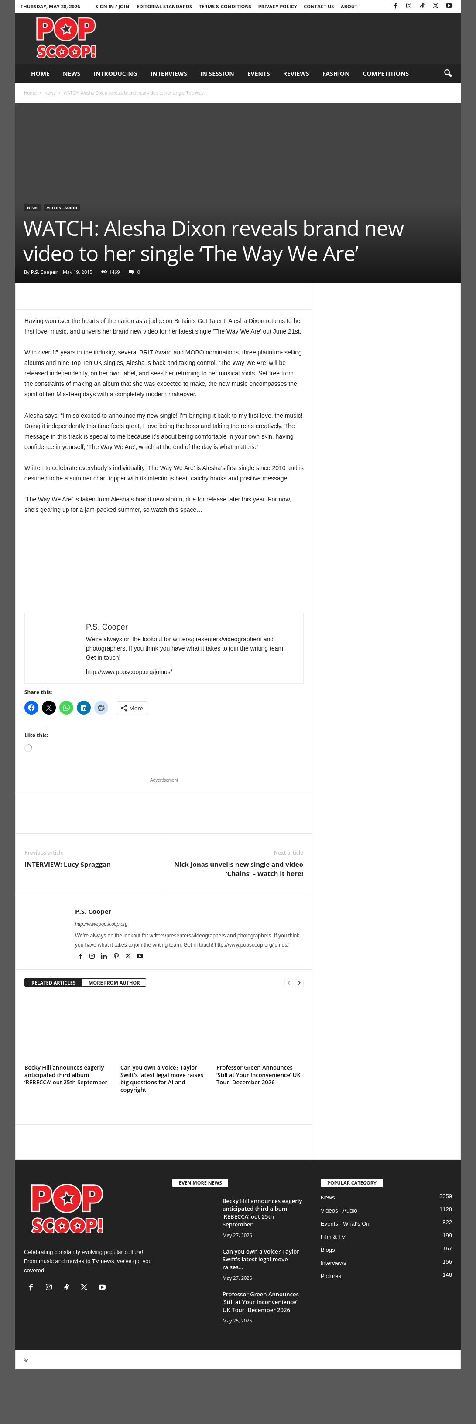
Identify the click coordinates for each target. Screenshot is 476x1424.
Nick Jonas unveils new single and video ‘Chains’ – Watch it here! (238, 869)
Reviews (296, 73)
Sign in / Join (112, 6)
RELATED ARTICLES (53, 982)
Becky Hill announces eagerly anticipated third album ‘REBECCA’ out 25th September (65, 1074)
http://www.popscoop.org (101, 924)
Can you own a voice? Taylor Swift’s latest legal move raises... (261, 1259)
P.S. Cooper (44, 272)
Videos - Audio (62, 208)
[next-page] (299, 983)
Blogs (328, 1250)
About (349, 6)
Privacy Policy (277, 6)
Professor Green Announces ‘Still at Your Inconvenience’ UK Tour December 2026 (258, 1074)
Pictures (331, 1276)
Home (40, 73)
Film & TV (333, 1236)
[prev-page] (288, 983)
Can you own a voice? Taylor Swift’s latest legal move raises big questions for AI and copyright (161, 1078)
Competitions (386, 73)
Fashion (336, 73)
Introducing (115, 73)
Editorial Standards (164, 6)
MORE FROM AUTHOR (114, 982)
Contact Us (319, 6)
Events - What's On (345, 1223)
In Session (217, 73)
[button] (447, 73)
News (71, 73)
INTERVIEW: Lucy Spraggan (67, 864)
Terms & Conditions (225, 6)
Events (258, 73)
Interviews (169, 73)
